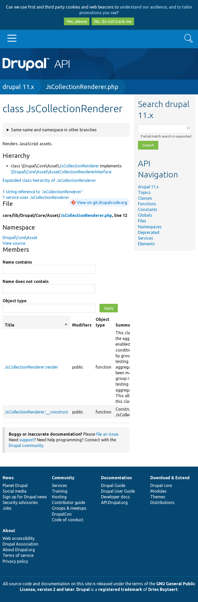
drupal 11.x (18, 86)
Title (36, 325)
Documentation (116, 477)
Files (142, 220)
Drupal (83, 589)
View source (14, 243)
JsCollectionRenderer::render (31, 367)
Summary (125, 325)
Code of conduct (67, 519)
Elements (146, 243)
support (26, 439)
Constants (147, 209)
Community (63, 477)
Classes (145, 198)
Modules (158, 491)
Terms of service (18, 555)
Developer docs (115, 496)
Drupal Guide (113, 485)
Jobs (7, 508)
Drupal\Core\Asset (20, 237)
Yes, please (77, 21)
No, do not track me (112, 21)
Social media (15, 491)
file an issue (107, 434)
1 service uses (36, 197)
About (9, 530)
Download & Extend (169, 477)
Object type (15, 300)
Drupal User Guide (118, 491)
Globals (145, 215)
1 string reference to (42, 191)
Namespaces (150, 226)
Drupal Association (20, 544)
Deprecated (148, 232)
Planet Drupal (15, 485)
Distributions (162, 502)
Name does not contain (25, 281)
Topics (144, 192)
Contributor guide (68, 502)
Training (59, 491)
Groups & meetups (69, 508)
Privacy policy (15, 561)
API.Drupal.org (114, 502)
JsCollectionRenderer (79, 166)
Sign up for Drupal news (25, 496)
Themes (157, 496)
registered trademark (120, 589)
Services (145, 238)
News (8, 477)
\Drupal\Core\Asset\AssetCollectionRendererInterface (61, 171)
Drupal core (161, 485)
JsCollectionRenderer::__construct (36, 412)
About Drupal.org (19, 549)
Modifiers (82, 325)
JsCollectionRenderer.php (82, 86)
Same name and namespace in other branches (54, 129)
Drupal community (26, 445)
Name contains (17, 262)
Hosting (59, 496)
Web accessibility (19, 538)
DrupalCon (62, 514)
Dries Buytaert (163, 589)
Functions (147, 203)
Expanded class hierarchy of (49, 180)
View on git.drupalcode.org (102, 202)
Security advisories (20, 502)
